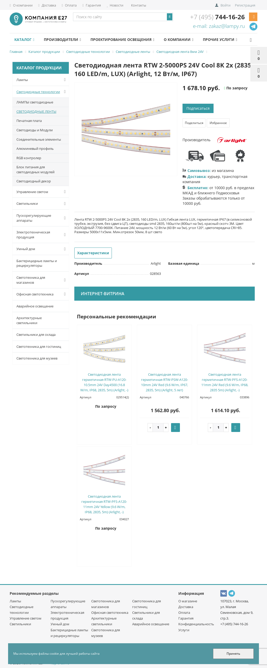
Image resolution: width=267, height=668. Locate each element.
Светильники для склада (36, 334)
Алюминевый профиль (35, 148)
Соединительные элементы (38, 139)
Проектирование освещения (122, 39)
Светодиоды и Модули (34, 130)
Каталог (24, 39)
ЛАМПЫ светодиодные (34, 102)
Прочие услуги (220, 39)
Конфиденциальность (196, 624)
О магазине (187, 601)
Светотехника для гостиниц (38, 346)
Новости (115, 5)
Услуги (183, 630)
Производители (62, 39)
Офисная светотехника (42, 294)
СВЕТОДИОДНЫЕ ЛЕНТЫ (36, 111)
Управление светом (42, 191)
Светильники (42, 203)
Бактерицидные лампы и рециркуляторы (36, 263)
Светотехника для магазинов (42, 280)
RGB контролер (28, 158)
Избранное (218, 123)
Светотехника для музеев (36, 358)
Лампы (42, 79)
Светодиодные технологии (42, 91)
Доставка (47, 5)
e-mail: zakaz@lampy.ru (219, 26)
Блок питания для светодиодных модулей (35, 169)
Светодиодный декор (33, 181)
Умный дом (42, 249)
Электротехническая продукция (42, 234)
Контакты (138, 5)
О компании (21, 5)
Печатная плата (29, 120)
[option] (126, 129)
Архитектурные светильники (29, 320)
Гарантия (91, 5)
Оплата (69, 5)
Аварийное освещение (34, 306)
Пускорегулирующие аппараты (42, 218)
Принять (233, 653)
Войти (225, 5)
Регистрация (245, 5)
